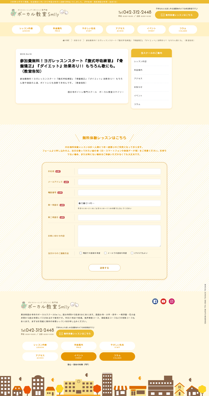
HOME (66, 40)
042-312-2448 (137, 12)
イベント (138, 96)
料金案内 (138, 70)
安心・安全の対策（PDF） (78, 364)
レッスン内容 (140, 62)
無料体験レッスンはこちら (179, 15)
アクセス (138, 79)
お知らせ (77, 40)
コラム (137, 104)
